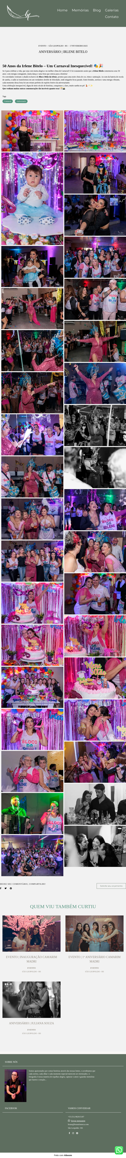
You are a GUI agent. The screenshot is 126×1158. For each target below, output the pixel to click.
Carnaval (7, 101)
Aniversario (21, 101)
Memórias (80, 10)
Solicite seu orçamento (111, 886)
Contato (112, 17)
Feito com (63, 1155)
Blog (97, 10)
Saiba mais (37, 1086)
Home (62, 10)
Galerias (112, 10)
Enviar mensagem (78, 1121)
